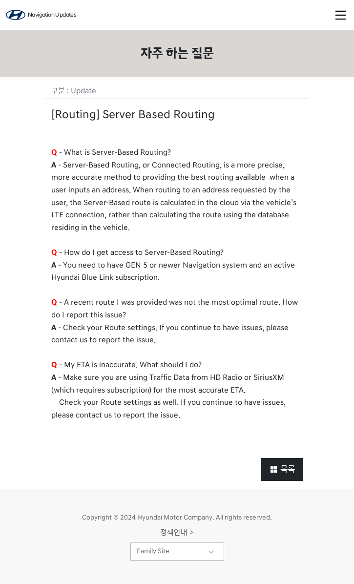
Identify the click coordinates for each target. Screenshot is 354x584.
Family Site (153, 551)
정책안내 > (177, 532)
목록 (282, 469)
